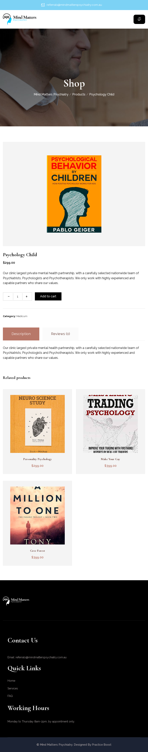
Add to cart (49, 296)
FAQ (10, 696)
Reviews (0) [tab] (60, 334)
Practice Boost (101, 744)
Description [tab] (21, 334)
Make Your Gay (111, 459)
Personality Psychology (37, 459)
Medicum (21, 316)
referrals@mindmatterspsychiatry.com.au (74, 5)
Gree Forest (37, 551)
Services (13, 688)
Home (11, 680)
